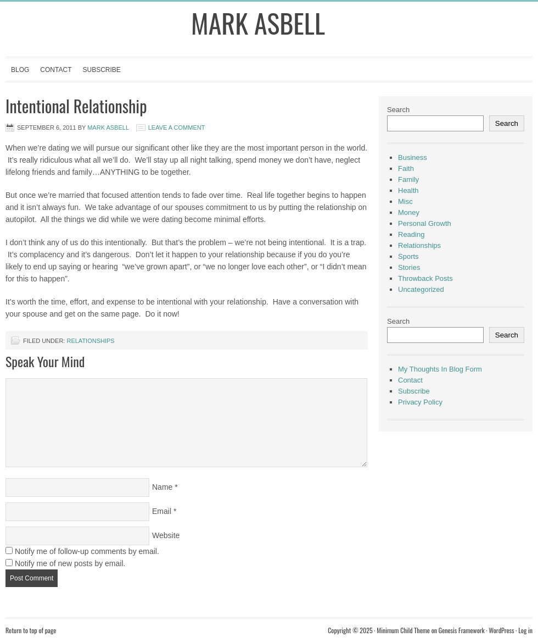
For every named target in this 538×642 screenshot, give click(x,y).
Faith (406, 168)
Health (408, 190)
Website (166, 535)
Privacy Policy (420, 402)
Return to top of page (30, 630)
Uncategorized (421, 289)
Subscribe (101, 70)
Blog (20, 70)
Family (408, 179)
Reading (411, 234)
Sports (408, 256)
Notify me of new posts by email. (70, 563)
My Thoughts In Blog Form (440, 369)
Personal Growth (424, 223)
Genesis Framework (462, 630)
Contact (55, 70)
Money (408, 212)
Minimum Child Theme (403, 630)
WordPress (501, 630)
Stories (409, 267)
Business (412, 157)
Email (161, 511)
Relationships (90, 340)
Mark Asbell (258, 22)
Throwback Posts (425, 278)
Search (398, 110)
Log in (525, 630)
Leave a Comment (176, 127)
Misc (405, 201)
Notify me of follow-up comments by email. (87, 551)
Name (162, 487)
